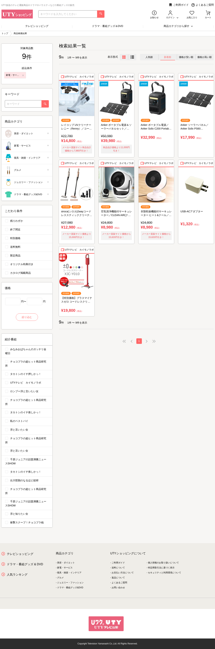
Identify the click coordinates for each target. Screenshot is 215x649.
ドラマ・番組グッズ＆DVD (107, 26)
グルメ (27, 170)
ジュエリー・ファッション (27, 182)
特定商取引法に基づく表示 (161, 567)
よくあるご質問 (202, 5)
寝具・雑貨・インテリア (27, 158)
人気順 (149, 57)
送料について (118, 567)
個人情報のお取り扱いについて (163, 562)
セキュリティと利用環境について (164, 572)
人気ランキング (17, 574)
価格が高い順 (204, 57)
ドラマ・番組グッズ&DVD (27, 194)
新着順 (167, 57)
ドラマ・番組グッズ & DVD (25, 564)
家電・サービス (27, 146)
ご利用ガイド (179, 5)
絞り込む (27, 317)
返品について (118, 577)
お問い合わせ (118, 587)
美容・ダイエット (27, 134)
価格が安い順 (186, 57)
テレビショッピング (36, 26)
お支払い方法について (123, 572)
